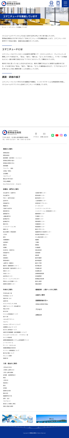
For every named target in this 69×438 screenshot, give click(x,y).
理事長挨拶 (6, 153)
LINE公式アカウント (8, 319)
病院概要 (5, 166)
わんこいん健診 (7, 356)
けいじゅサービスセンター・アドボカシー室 (15, 335)
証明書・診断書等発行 (9, 375)
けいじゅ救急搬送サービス (10, 314)
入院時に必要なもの (8, 370)
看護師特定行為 (7, 396)
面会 (4, 385)
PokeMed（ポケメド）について (12, 324)
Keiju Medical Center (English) (12, 184)
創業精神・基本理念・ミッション (12, 158)
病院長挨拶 (6, 155)
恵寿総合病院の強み (8, 160)
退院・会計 (6, 398)
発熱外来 (5, 301)
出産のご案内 (40, 295)
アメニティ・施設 (8, 168)
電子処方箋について (8, 353)
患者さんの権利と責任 (9, 404)
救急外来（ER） (7, 298)
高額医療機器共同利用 (9, 348)
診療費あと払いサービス (10, 327)
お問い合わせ (44, 137)
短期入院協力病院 (8, 406)
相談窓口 (5, 383)
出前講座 (5, 173)
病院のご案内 (7, 149)
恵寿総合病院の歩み (8, 163)
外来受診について (8, 296)
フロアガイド (7, 401)
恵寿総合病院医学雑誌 (42, 304)
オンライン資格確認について (11, 350)
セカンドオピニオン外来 (10, 303)
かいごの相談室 (7, 337)
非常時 (5, 388)
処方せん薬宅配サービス (10, 330)
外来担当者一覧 (7, 293)
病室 (4, 378)
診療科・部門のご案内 (11, 189)
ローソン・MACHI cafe (9, 345)
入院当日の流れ (7, 367)
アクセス (36, 137)
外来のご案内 (7, 289)
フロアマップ (7, 176)
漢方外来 (5, 311)
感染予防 (5, 393)
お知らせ (39, 315)
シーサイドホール (8, 343)
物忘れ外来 (6, 309)
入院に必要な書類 (8, 372)
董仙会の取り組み (8, 179)
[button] (65, 3)
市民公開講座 (7, 181)
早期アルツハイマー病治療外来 (12, 306)
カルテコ (5, 322)
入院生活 (5, 380)
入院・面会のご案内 (10, 363)
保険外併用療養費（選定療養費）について (15, 332)
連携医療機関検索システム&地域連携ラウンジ (16, 340)
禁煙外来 (5, 358)
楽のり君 (5, 317)
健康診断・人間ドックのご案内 (46, 289)
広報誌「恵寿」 (7, 171)
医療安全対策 (7, 391)
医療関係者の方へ (42, 300)
